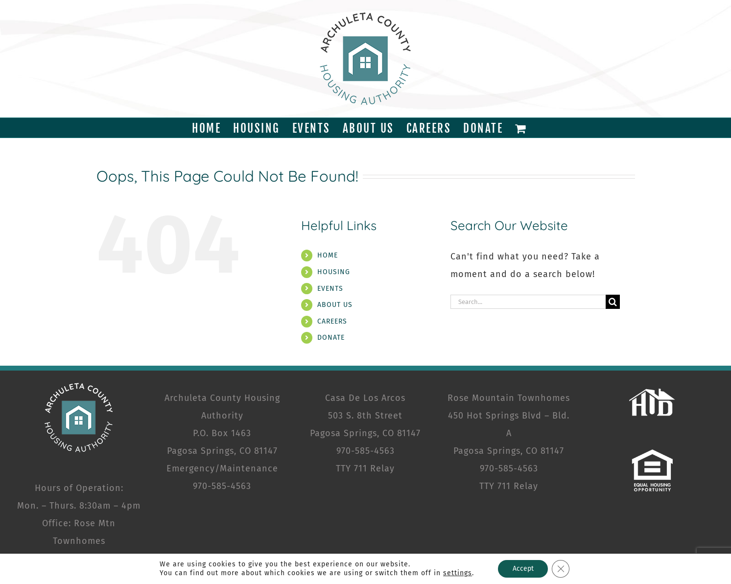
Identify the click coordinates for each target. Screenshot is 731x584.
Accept (522, 568)
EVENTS (330, 288)
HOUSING (333, 272)
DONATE (331, 337)
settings (457, 573)
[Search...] (528, 302)
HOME (327, 255)
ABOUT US (335, 305)
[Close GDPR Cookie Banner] (560, 569)
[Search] (613, 302)
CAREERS (332, 321)
